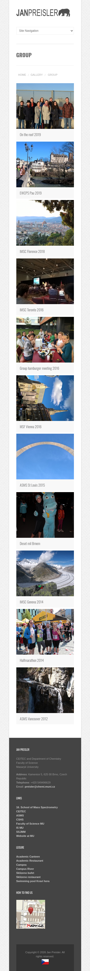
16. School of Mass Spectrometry (37, 807)
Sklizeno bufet (25, 872)
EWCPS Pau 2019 (31, 192)
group (52, 74)
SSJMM (21, 831)
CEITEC (21, 811)
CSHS (20, 819)
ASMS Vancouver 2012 (34, 718)
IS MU (20, 827)
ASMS (20, 815)
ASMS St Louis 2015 (32, 485)
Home (22, 74)
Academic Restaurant (29, 860)
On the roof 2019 (30, 134)
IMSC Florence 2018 (32, 251)
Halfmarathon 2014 (32, 660)
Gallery (37, 74)
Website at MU (25, 835)
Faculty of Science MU (30, 823)
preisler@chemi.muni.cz (40, 786)
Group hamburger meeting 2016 (39, 368)
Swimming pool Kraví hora (33, 881)
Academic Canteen (28, 856)
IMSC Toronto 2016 (32, 309)
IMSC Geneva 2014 (31, 601)
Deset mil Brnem (30, 543)
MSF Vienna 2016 (31, 426)
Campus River (25, 868)
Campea (21, 864)
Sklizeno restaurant (28, 877)
